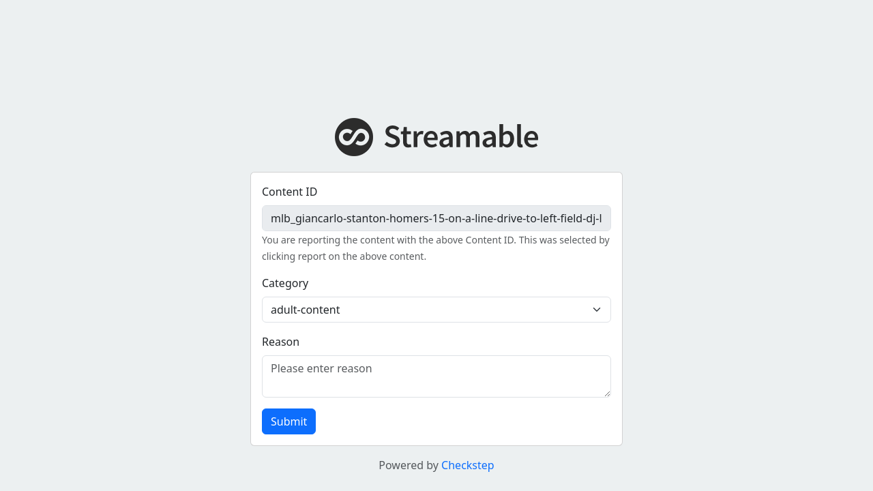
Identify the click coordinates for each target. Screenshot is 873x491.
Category (285, 283)
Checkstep (467, 465)
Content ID (289, 191)
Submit (289, 421)
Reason (280, 341)
